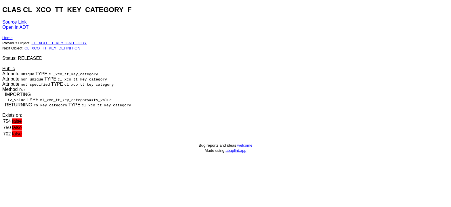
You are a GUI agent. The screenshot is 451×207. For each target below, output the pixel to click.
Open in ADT (15, 27)
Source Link (14, 22)
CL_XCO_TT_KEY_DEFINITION (52, 48)
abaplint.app (236, 150)
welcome (245, 145)
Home (7, 38)
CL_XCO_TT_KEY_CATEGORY (59, 43)
